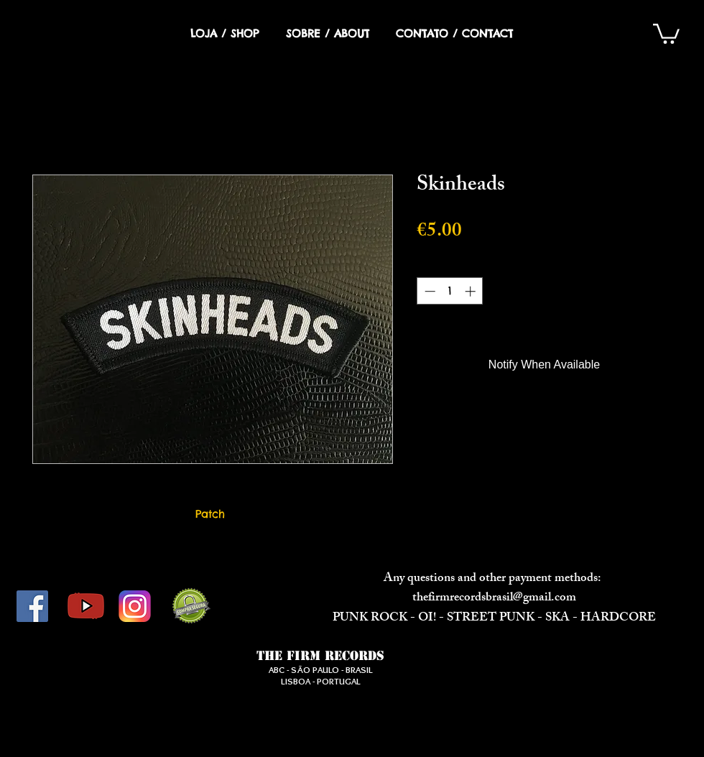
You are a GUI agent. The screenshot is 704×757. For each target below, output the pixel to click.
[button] (666, 33)
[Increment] (471, 291)
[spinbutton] (450, 291)
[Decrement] (428, 291)
